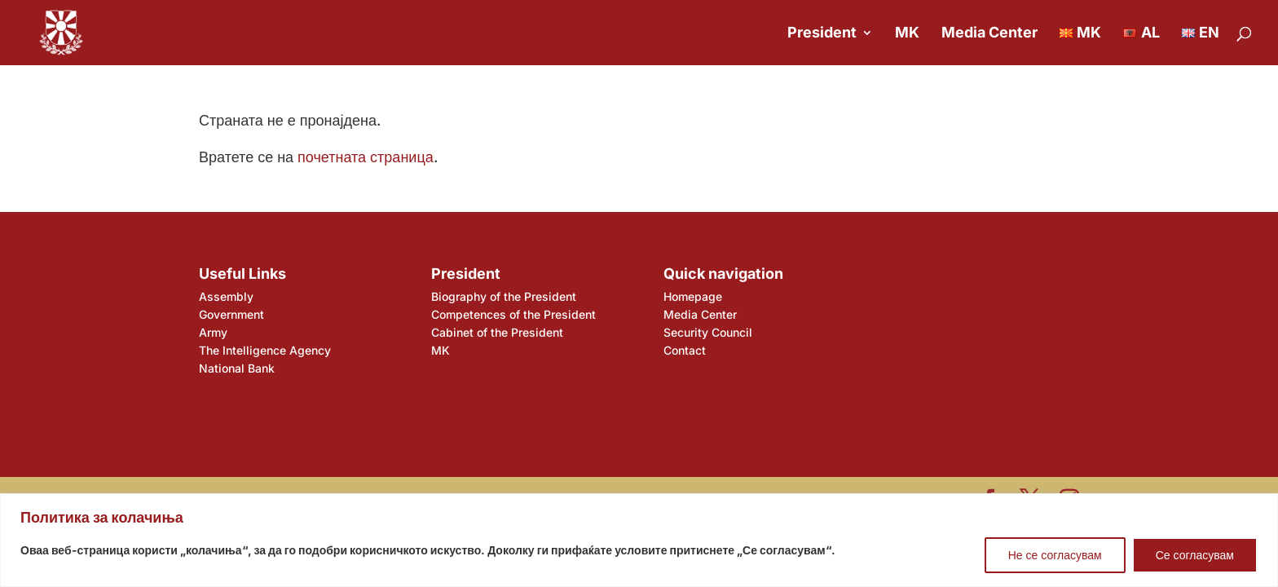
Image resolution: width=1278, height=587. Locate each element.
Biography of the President (503, 296)
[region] (639, 540)
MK (907, 34)
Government (231, 314)
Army (213, 332)
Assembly (226, 296)
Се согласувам (1195, 555)
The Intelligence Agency (265, 350)
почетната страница (365, 157)
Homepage (692, 296)
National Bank (237, 368)
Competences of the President (513, 314)
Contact (684, 350)
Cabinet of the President (497, 332)
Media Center (989, 34)
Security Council (707, 332)
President (822, 34)
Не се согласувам (1055, 555)
